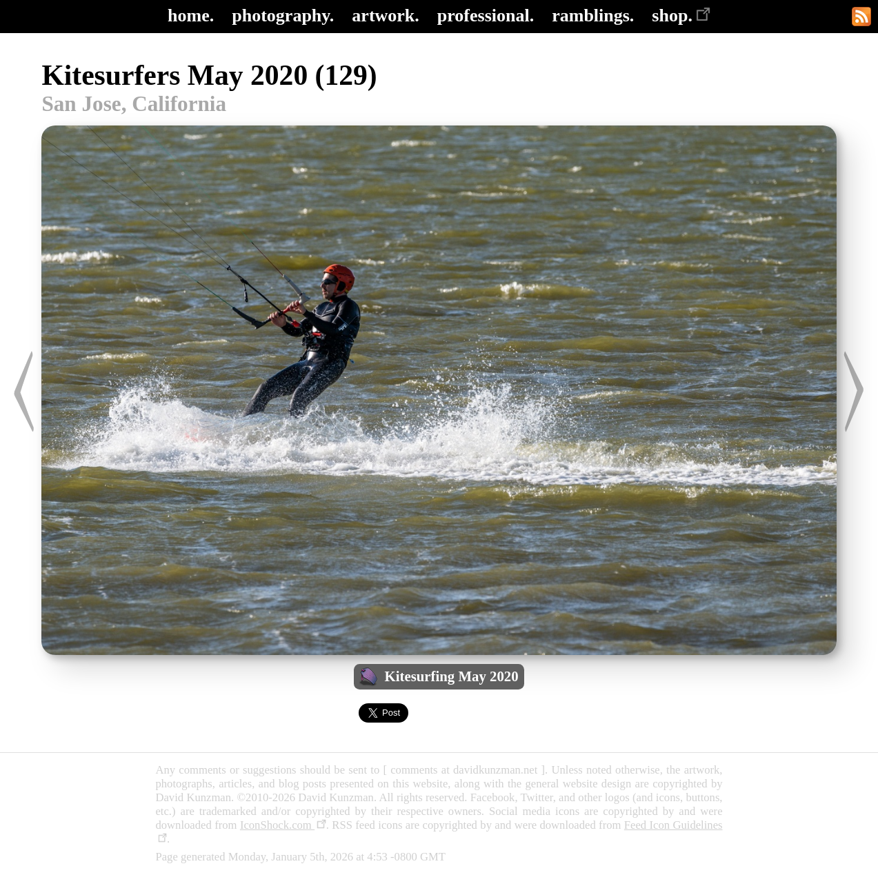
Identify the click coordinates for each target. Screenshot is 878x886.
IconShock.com (283, 825)
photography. (283, 16)
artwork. (385, 16)
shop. (681, 16)
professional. (485, 16)
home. (191, 16)
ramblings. (593, 16)
